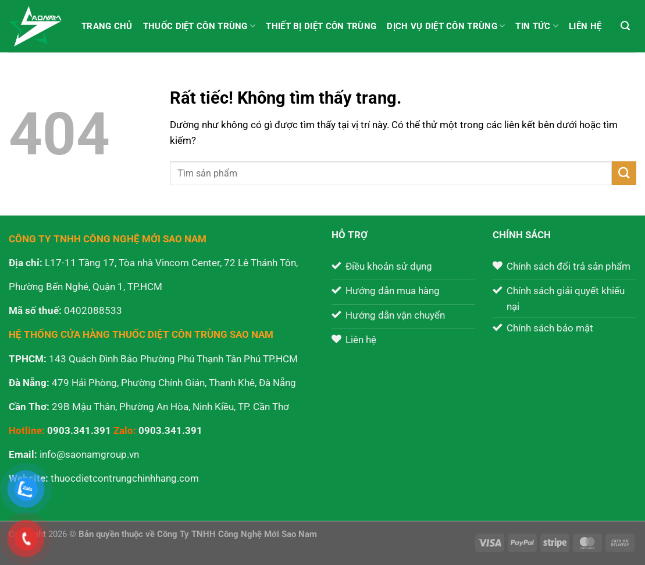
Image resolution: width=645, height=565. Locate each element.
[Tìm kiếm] (626, 26)
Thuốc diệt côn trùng (199, 25)
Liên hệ (585, 26)
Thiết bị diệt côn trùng (321, 26)
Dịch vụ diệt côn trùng (446, 25)
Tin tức (536, 25)
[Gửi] (624, 173)
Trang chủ (107, 26)
